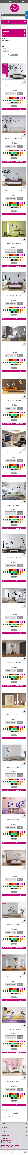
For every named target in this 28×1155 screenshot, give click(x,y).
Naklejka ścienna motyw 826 (14, 976)
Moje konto (4, 1127)
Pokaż (3, 46)
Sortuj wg (4, 43)
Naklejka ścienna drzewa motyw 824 (14, 138)
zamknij (25, 1152)
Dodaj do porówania (20, 109)
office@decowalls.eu (12, 1145)
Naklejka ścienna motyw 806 (14, 505)
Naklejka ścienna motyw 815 (14, 872)
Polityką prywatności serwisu (11, 1151)
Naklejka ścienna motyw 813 (14, 819)
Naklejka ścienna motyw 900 (14, 1029)
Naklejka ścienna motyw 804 (14, 400)
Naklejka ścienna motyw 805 (14, 452)
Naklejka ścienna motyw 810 (14, 714)
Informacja (6, 31)
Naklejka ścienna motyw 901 (14, 1081)
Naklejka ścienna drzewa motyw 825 (14, 190)
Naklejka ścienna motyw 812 (14, 767)
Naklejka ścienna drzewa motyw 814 (14, 86)
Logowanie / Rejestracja (8, 1)
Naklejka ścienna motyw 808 (14, 610)
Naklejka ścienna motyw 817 (14, 924)
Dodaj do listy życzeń (8, 109)
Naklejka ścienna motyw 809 (14, 662)
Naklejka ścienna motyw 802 (14, 295)
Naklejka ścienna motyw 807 (14, 557)
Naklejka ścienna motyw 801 (14, 243)
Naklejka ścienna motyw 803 (14, 348)
